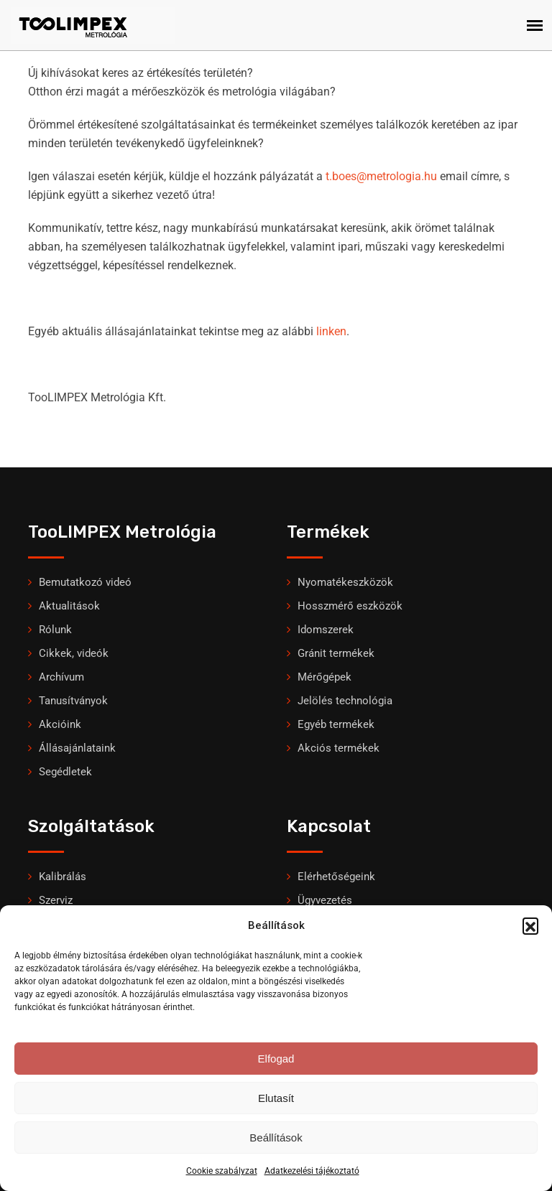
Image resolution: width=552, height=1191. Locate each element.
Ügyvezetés (325, 900)
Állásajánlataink (77, 748)
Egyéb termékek (336, 724)
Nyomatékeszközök (345, 582)
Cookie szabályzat (221, 1171)
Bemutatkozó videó (85, 582)
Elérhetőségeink (336, 876)
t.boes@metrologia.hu (381, 176)
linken (331, 331)
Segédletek (65, 771)
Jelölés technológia (345, 700)
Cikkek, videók (74, 653)
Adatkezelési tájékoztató (311, 1171)
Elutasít (276, 1098)
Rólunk (55, 629)
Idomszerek (326, 629)
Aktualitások (69, 605)
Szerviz (56, 900)
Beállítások (275, 1137)
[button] (530, 925)
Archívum (61, 677)
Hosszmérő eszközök (350, 605)
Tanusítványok (73, 700)
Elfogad (276, 1058)
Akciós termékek (339, 748)
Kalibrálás (62, 876)
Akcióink (60, 724)
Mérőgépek (324, 677)
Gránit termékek (336, 653)
